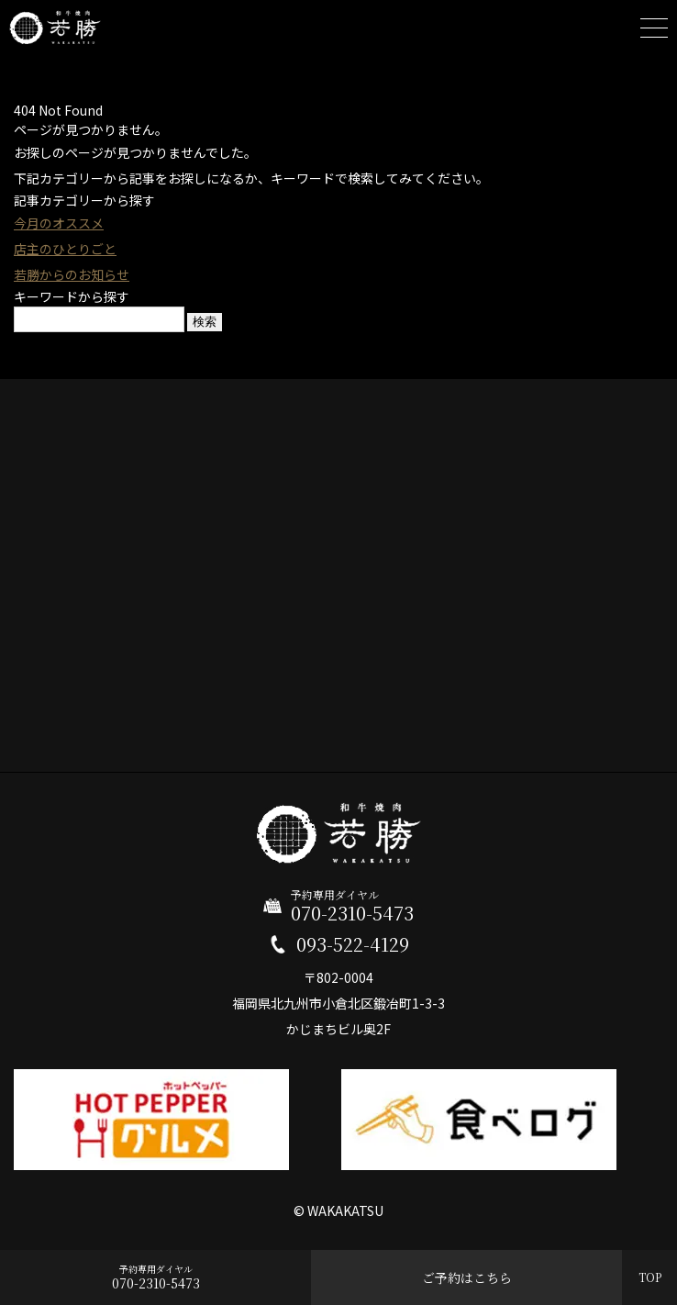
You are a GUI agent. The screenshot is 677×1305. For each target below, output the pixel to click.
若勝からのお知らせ (71, 274)
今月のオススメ (59, 223)
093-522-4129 (352, 944)
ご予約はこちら (467, 1277)
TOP (649, 1277)
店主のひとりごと (65, 249)
